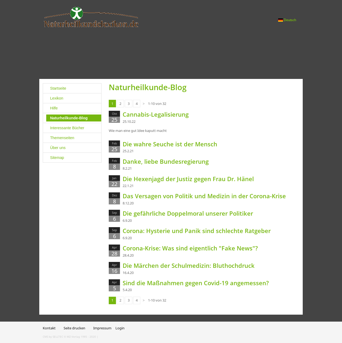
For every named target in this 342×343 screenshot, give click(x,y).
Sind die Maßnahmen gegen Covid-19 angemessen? (196, 283)
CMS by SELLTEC (53, 336)
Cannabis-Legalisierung (156, 114)
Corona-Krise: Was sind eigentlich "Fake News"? (190, 248)
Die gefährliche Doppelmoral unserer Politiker (188, 213)
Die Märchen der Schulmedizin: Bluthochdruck (189, 265)
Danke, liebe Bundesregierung (166, 161)
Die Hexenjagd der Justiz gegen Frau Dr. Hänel (188, 179)
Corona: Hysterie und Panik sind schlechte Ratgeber (197, 231)
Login (120, 328)
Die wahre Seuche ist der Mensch (170, 144)
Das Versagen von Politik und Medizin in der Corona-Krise (204, 196)
